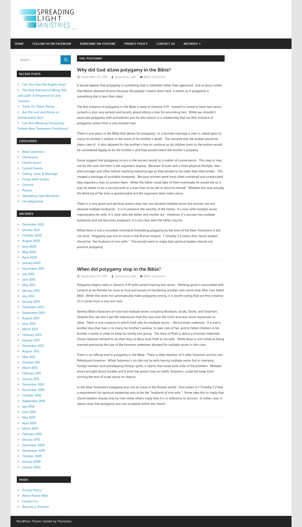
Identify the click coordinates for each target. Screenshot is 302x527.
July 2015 (28, 274)
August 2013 (30, 318)
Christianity (30, 157)
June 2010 (29, 412)
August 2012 (30, 351)
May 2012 (28, 357)
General (27, 185)
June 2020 (29, 246)
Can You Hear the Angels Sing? (44, 84)
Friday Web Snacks (35, 179)
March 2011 (29, 368)
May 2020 (29, 252)
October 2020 (32, 235)
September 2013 (33, 313)
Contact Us (165, 43)
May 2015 (28, 285)
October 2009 (32, 456)
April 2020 (29, 257)
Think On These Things (38, 106)
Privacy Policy (136, 43)
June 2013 (28, 324)
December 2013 (33, 307)
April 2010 (29, 423)
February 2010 (32, 434)
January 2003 (31, 467)
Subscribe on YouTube (98, 43)
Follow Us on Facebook (52, 43)
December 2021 (33, 224)
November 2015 (33, 269)
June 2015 (29, 279)
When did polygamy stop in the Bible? (119, 269)
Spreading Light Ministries (40, 196)
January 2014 (31, 302)
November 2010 (33, 390)
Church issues (31, 163)
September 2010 (33, 401)
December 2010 (33, 384)
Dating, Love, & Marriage (40, 174)
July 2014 (28, 296)
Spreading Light (125, 77)
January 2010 (31, 439)
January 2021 (31, 230)
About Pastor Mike (35, 496)
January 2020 (31, 263)
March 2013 (30, 329)
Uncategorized (32, 201)
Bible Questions (154, 77)
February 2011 (31, 373)
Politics (27, 190)
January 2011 (30, 379)
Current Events (32, 168)
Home (19, 43)
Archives (191, 43)
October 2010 (31, 395)
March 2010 (30, 429)
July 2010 (28, 406)
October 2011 (31, 362)
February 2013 (32, 335)
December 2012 (33, 346)
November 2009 (33, 451)
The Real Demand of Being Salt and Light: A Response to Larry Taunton (42, 95)
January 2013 (31, 340)
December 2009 (33, 445)
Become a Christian (35, 507)
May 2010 (28, 417)
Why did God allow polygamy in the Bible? (124, 70)
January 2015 (31, 291)
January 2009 (31, 462)
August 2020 (31, 241)
